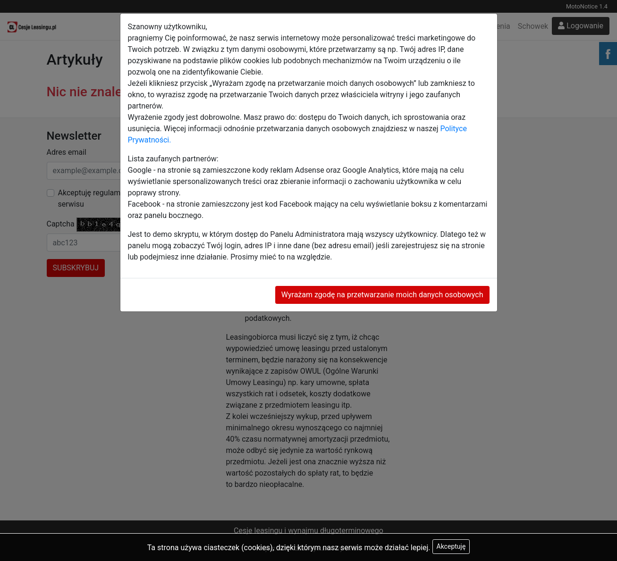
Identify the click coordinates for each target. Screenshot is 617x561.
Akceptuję (451, 546)
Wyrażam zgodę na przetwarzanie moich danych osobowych (382, 294)
